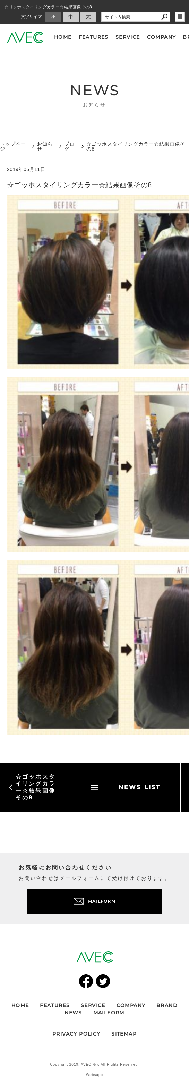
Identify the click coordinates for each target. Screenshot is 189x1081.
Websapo (94, 1075)
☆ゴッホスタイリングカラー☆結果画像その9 (32, 787)
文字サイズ (31, 16)
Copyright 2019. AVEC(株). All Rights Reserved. (94, 1064)
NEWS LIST (126, 787)
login (180, 17)
